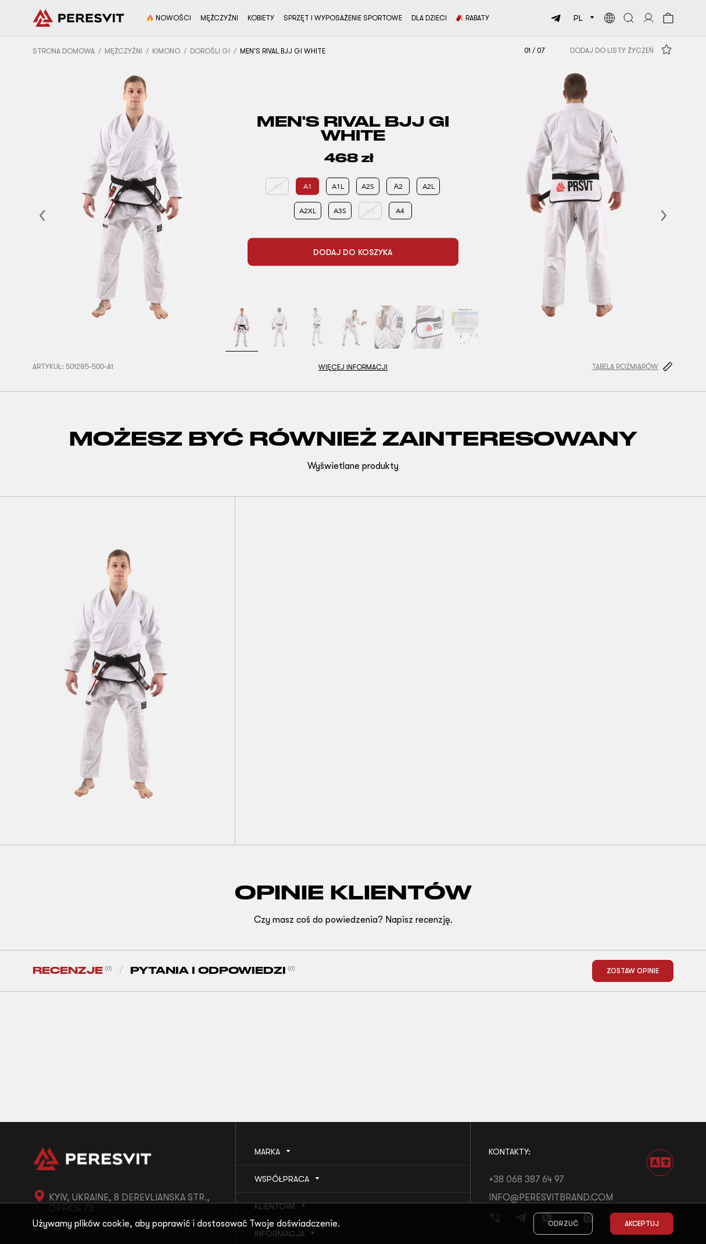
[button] (56, 215)
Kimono (166, 51)
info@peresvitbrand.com (551, 1197)
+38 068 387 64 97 (526, 1179)
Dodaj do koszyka (352, 252)
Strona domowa (64, 51)
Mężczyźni (123, 51)
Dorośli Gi (210, 51)
